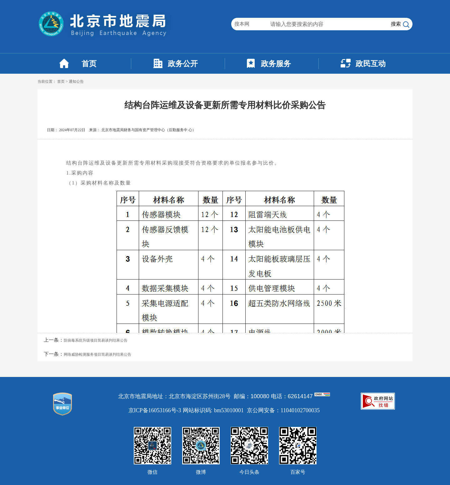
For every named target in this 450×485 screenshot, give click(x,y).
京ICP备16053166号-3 (154, 410)
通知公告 (76, 81)
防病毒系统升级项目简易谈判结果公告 (96, 340)
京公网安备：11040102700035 (283, 410)
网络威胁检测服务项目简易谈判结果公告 (97, 354)
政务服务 (276, 64)
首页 (89, 64)
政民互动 (371, 64)
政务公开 (183, 64)
